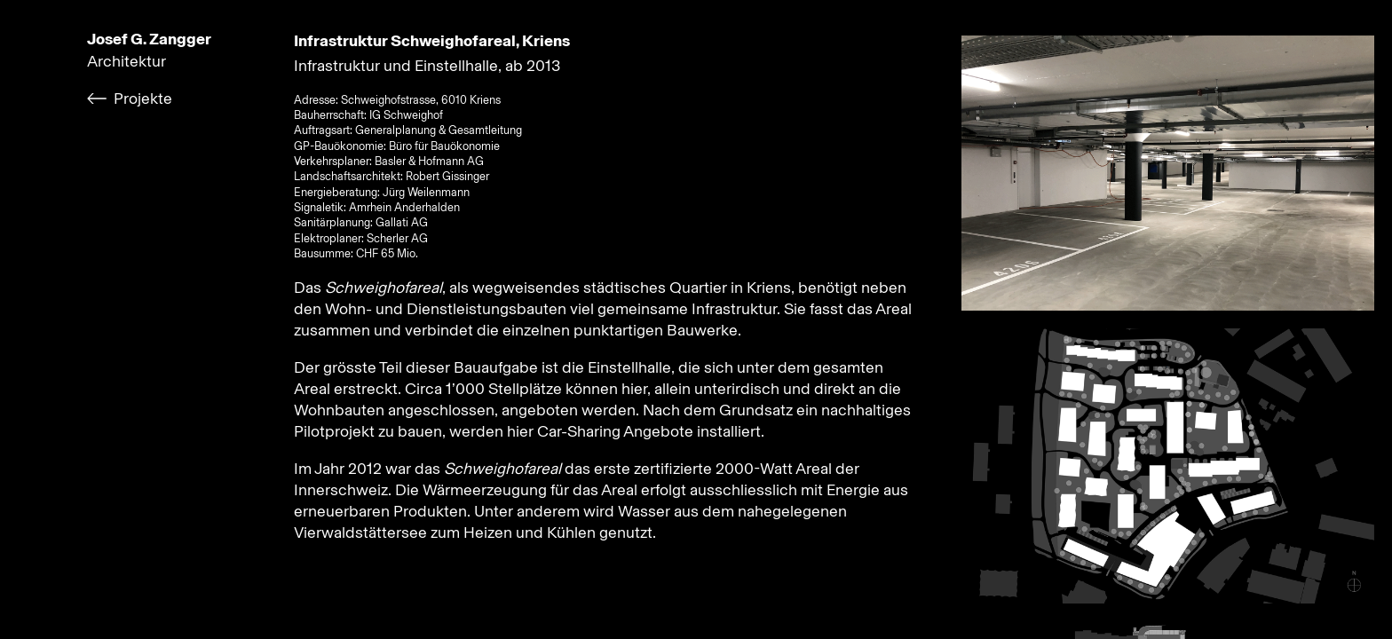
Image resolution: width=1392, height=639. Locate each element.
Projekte (143, 98)
